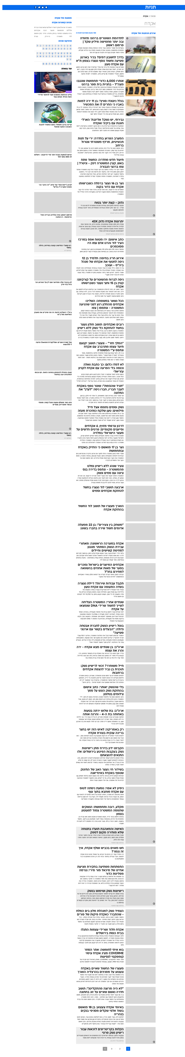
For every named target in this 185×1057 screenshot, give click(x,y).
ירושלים (47, 27)
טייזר (42, 33)
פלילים (66, 30)
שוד (52, 27)
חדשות (137, 2)
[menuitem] (135, 2)
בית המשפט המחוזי (62, 33)
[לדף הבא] (102, 1049)
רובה (42, 30)
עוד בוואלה (64, 69)
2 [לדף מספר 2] (117, 1049)
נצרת (34, 36)
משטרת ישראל (63, 27)
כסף (105, 2)
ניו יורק (45, 36)
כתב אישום (36, 33)
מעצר (50, 30)
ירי (54, 27)
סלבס (112, 2)
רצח (43, 27)
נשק (56, 27)
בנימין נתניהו (49, 33)
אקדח (143, 16)
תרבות (120, 2)
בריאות (91, 2)
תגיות (151, 16)
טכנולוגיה (73, 2)
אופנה (63, 2)
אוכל (99, 2)
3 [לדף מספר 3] (109, 1049)
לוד (68, 36)
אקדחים (35, 30)
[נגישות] (3, 2)
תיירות (82, 2)
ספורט (128, 2)
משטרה (57, 36)
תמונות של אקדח (60, 18)
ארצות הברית (37, 27)
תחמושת (58, 30)
